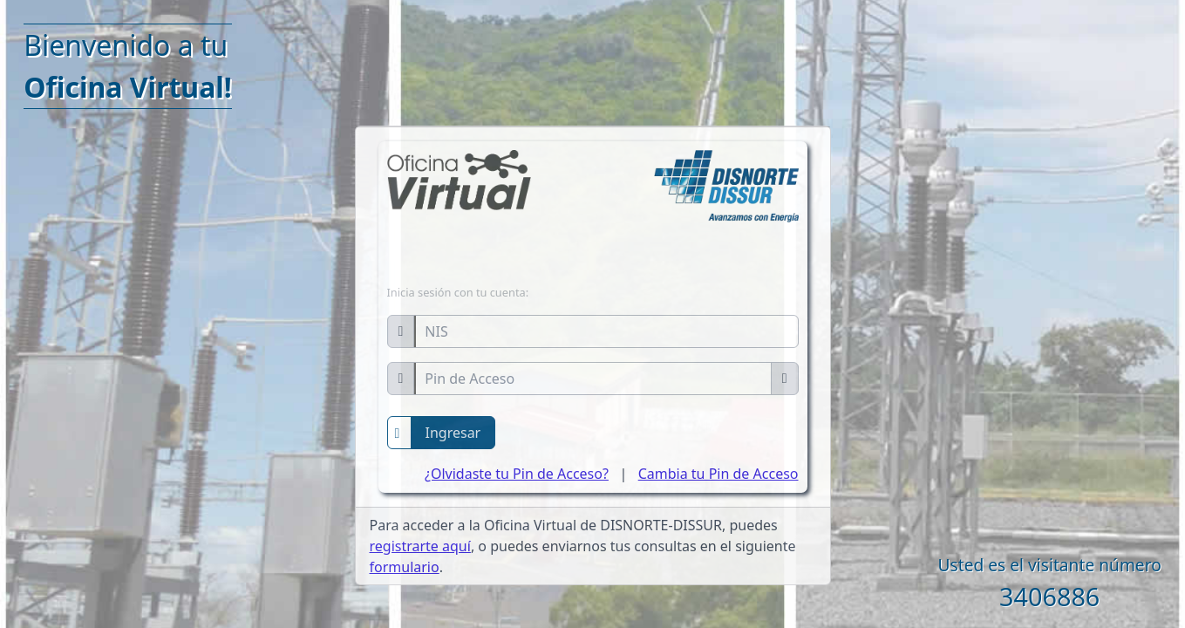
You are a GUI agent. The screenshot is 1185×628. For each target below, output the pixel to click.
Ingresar (453, 432)
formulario (404, 567)
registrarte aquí (420, 546)
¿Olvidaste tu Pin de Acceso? (517, 473)
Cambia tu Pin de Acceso (718, 473)
